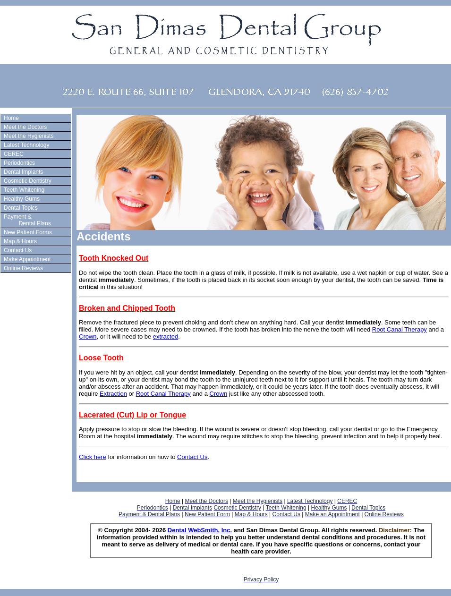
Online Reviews (23, 268)
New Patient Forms (28, 232)
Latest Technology (27, 145)
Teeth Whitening (24, 190)
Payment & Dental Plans (26, 220)
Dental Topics (21, 207)
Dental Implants (23, 172)
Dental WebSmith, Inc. (200, 530)
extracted (165, 336)
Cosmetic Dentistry (27, 181)
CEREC (14, 154)
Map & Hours (20, 241)
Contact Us (18, 250)
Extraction (113, 393)
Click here (92, 456)
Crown (88, 336)
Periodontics (19, 163)
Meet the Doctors (25, 127)
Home (11, 118)
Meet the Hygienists (28, 136)
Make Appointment (27, 259)
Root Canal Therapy (399, 329)
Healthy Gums (22, 199)
